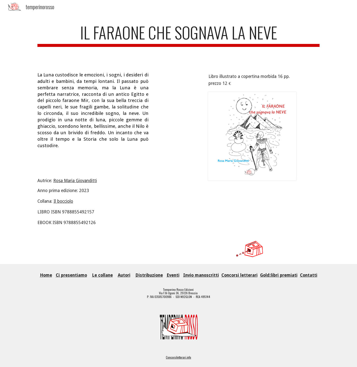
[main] (178, 39)
